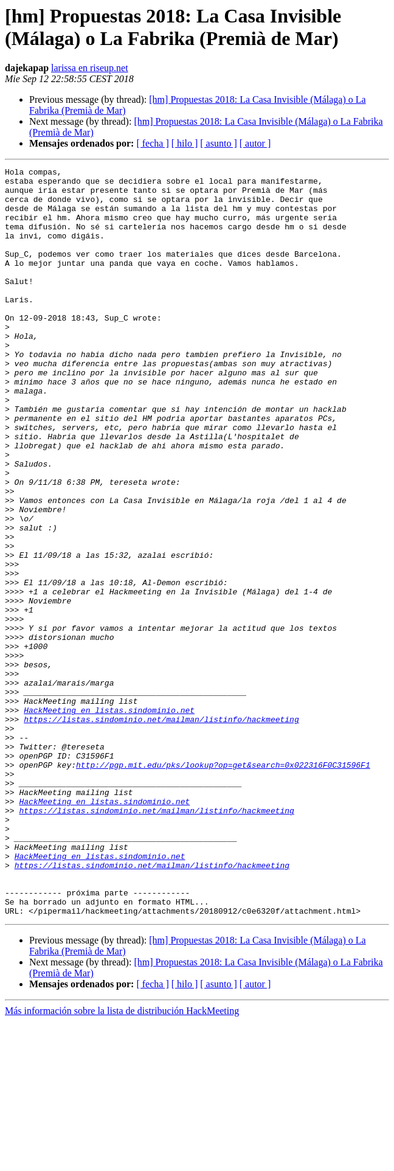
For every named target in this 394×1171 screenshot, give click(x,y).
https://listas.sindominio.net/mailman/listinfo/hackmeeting (161, 830)
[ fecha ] (152, 143)
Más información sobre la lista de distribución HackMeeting (122, 1160)
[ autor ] (255, 143)
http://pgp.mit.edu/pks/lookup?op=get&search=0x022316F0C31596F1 (223, 885)
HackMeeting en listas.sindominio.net (109, 819)
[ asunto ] (218, 143)
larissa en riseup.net (89, 68)
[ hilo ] (184, 143)
